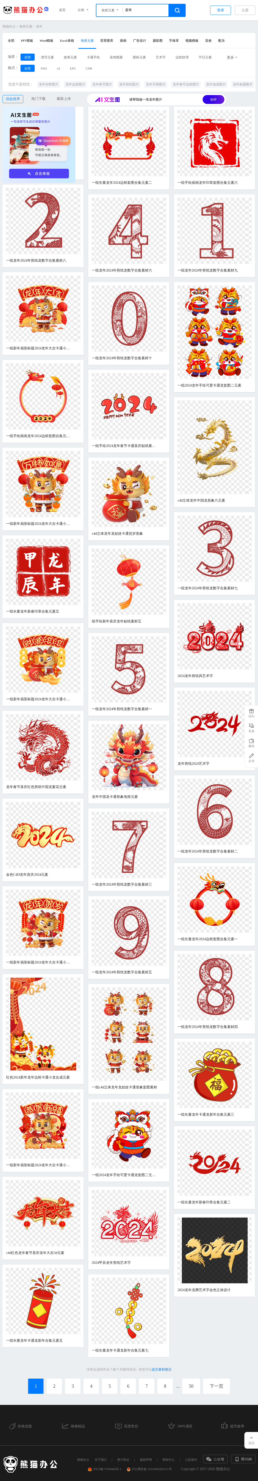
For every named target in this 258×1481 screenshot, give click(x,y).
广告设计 (139, 40)
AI (58, 68)
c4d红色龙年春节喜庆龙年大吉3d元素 (35, 1253)
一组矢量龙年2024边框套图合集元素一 (208, 939)
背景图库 (106, 40)
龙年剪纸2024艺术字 (193, 764)
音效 (208, 40)
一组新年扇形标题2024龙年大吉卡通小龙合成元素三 (39, 699)
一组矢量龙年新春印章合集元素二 (204, 1202)
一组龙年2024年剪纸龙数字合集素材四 (208, 1027)
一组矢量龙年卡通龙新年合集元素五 (34, 1340)
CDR (88, 68)
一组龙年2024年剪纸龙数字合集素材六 (122, 270)
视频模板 (192, 40)
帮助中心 (168, 1460)
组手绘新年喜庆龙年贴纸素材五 (116, 621)
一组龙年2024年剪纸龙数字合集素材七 (208, 588)
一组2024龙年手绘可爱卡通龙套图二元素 (209, 385)
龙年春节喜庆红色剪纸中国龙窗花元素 (36, 787)
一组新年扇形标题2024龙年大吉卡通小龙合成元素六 (39, 524)
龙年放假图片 (216, 84)
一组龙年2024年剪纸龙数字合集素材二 (208, 851)
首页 (62, 10)
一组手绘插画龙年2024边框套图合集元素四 (39, 436)
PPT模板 (27, 40)
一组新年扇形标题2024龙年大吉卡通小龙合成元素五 (39, 962)
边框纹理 (182, 57)
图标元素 (139, 57)
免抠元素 (25, 26)
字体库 (174, 40)
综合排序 (13, 99)
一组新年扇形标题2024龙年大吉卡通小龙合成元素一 (39, 1165)
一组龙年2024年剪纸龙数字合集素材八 (36, 260)
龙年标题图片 (243, 84)
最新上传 (64, 99)
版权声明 (146, 1460)
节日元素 (205, 57)
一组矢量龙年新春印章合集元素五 (32, 611)
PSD (44, 68)
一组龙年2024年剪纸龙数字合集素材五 (122, 972)
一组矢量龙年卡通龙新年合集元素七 (120, 1350)
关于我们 (101, 1460)
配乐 (221, 40)
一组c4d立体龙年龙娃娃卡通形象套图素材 (124, 1087)
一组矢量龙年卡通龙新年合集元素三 (206, 1114)
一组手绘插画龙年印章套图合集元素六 (208, 183)
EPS (73, 68)
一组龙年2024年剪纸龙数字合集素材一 (122, 709)
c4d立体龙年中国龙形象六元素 (201, 500)
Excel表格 (67, 40)
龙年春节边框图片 (186, 84)
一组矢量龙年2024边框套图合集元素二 (122, 183)
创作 (213, 99)
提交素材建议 (161, 1369)
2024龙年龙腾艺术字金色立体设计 (204, 1290)
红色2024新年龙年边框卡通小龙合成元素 (38, 1077)
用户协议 (123, 1460)
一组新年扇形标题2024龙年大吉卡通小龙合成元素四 (39, 348)
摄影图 (158, 40)
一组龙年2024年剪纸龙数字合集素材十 (122, 358)
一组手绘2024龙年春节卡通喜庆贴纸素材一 (125, 446)
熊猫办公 (9, 26)
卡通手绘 (93, 57)
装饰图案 (116, 57)
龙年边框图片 (75, 84)
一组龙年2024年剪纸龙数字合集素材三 (122, 884)
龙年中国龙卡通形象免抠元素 (115, 797)
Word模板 (47, 40)
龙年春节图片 (102, 84)
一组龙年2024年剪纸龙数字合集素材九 (208, 270)
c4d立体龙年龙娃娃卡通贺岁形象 (117, 533)
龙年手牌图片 (156, 84)
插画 (123, 40)
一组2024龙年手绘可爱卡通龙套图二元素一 (125, 1175)
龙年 (39, 26)
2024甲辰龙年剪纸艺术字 (111, 1263)
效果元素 (70, 57)
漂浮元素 (47, 57)
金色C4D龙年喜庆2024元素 (27, 875)
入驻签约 (191, 1460)
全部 (11, 40)
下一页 (216, 1386)
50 (191, 1386)
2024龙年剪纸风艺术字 (195, 676)
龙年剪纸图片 (129, 84)
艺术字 (161, 57)
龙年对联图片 (48, 84)
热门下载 (38, 99)
